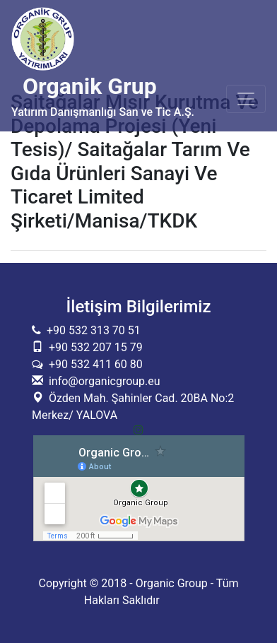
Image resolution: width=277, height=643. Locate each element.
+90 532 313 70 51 (91, 330)
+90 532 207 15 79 (94, 347)
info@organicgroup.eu (101, 381)
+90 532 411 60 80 (93, 364)
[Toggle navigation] (246, 99)
